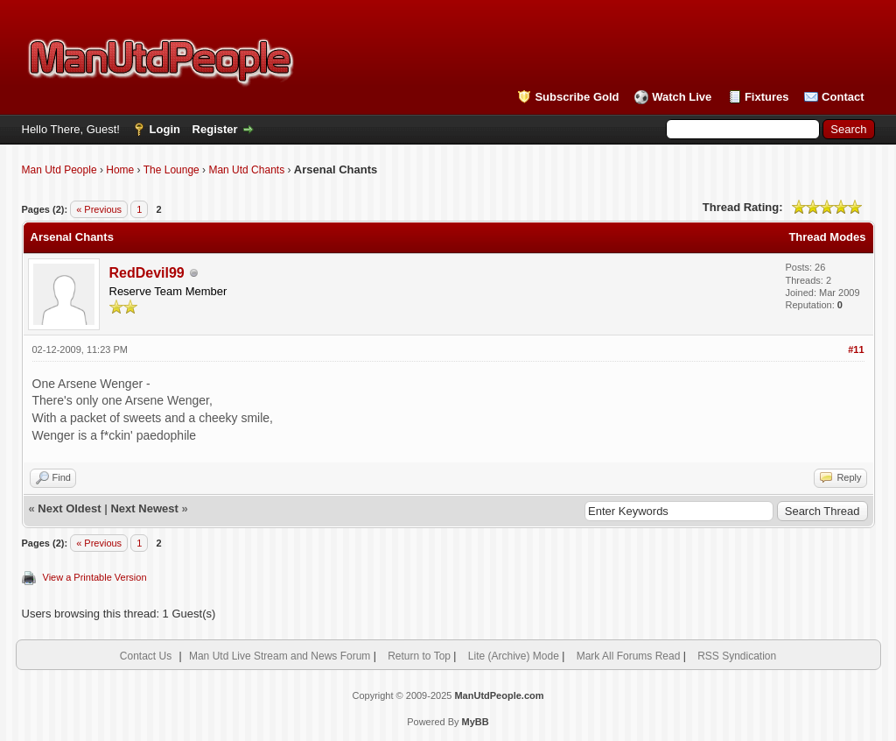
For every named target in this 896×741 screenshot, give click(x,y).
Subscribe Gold (577, 96)
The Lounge (172, 170)
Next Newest (144, 508)
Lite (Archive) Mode (513, 656)
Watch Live (681, 96)
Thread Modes (826, 236)
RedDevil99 (147, 272)
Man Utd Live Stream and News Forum (279, 656)
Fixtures (767, 96)
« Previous (99, 209)
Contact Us (146, 656)
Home (120, 170)
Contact (843, 96)
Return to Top (419, 656)
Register (215, 129)
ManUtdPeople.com (498, 695)
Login (165, 129)
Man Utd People (59, 170)
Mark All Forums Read (629, 656)
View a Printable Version (95, 577)
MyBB (475, 721)
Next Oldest (69, 508)
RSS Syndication (736, 656)
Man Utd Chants (246, 170)
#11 (856, 349)
